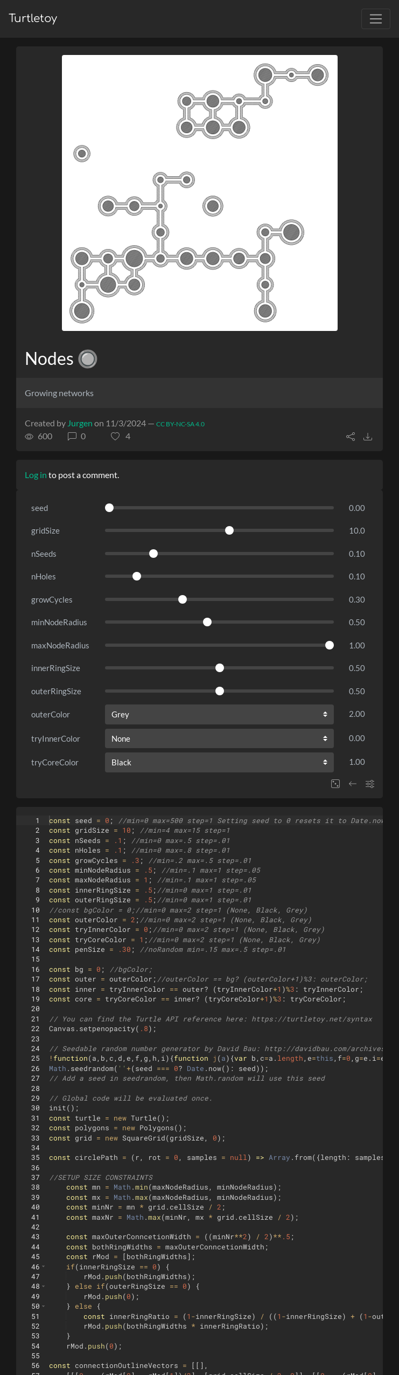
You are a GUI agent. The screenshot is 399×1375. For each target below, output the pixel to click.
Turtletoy (33, 18)
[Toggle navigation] (375, 19)
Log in (36, 474)
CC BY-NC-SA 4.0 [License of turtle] (180, 424)
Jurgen (80, 423)
